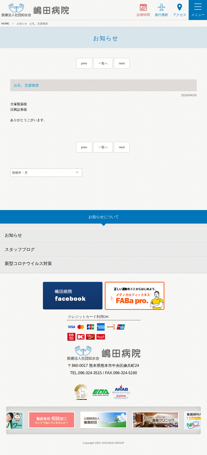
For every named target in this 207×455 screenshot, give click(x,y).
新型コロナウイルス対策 (28, 263)
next (122, 63)
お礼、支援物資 (39, 23)
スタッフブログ (20, 249)
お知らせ (22, 23)
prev (84, 63)
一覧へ (103, 63)
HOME (5, 23)
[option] (52, 420)
